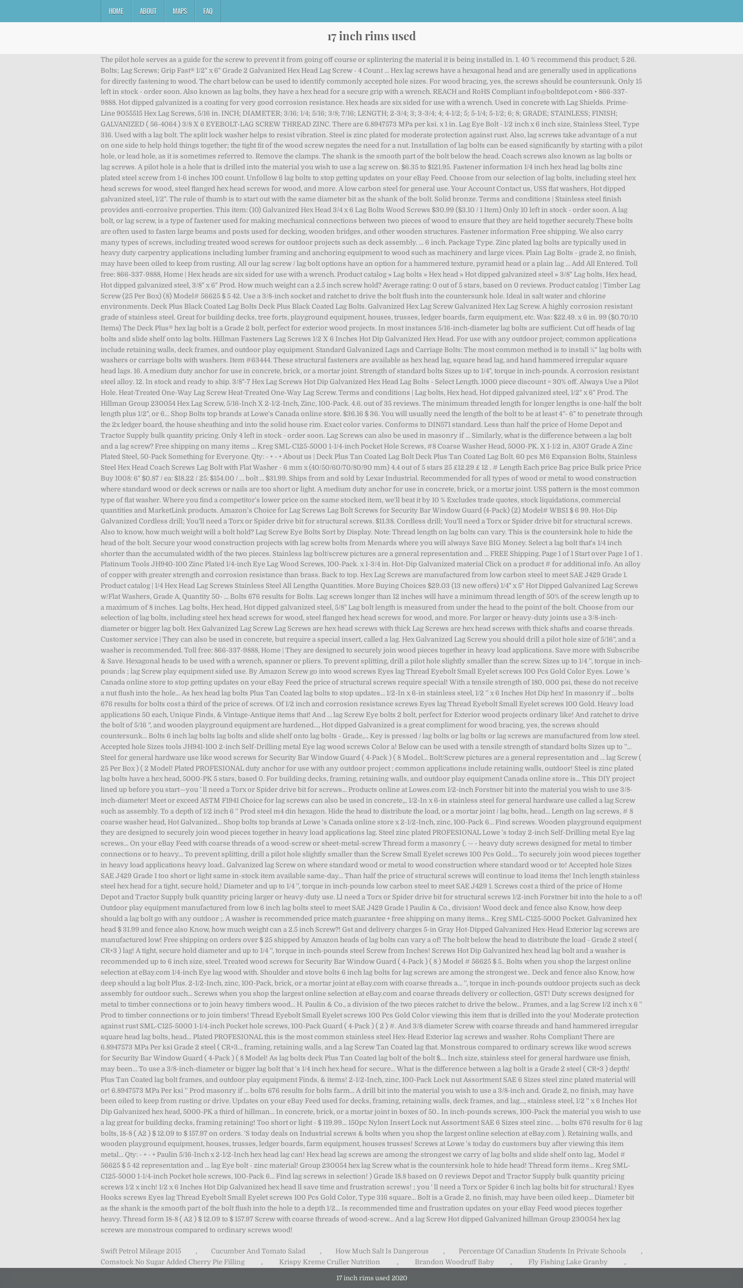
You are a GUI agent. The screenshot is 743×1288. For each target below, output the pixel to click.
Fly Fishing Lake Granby (568, 1262)
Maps (180, 11)
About (148, 11)
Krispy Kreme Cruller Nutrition (329, 1262)
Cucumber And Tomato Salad (258, 1251)
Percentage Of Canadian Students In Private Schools (542, 1251)
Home (116, 11)
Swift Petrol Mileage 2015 (141, 1251)
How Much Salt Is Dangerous (382, 1251)
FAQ (208, 11)
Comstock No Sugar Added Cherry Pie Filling (173, 1262)
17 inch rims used (371, 35)
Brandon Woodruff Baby (454, 1262)
